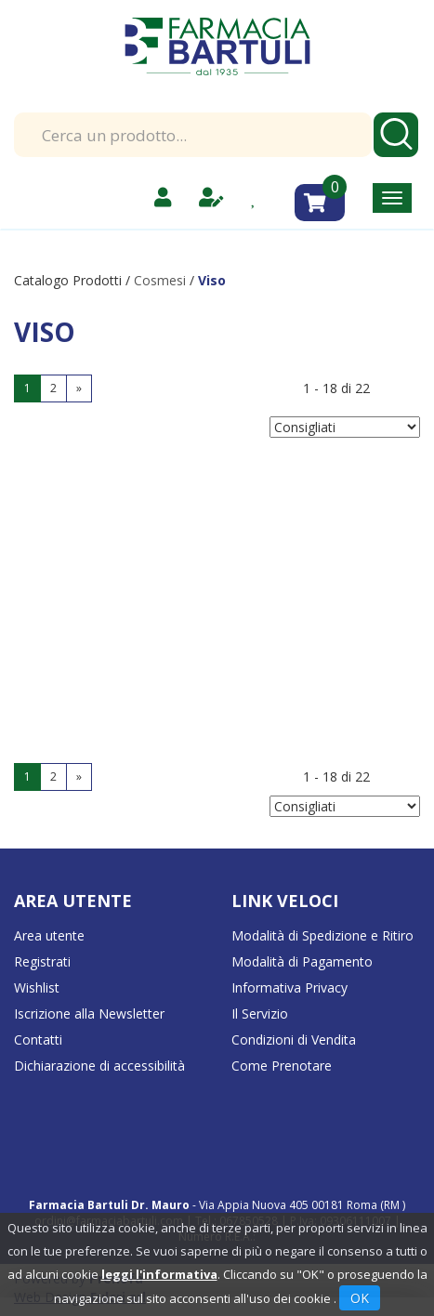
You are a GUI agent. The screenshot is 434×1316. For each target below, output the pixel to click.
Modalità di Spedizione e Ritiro (322, 935)
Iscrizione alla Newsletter (89, 1013)
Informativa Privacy (289, 987)
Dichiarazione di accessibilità (99, 1065)
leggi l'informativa (159, 1274)
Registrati (42, 961)
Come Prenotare (281, 1065)
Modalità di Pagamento (302, 961)
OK (359, 1298)
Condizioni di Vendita (293, 1039)
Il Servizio (259, 1013)
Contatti (38, 1039)
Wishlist (36, 987)
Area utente (49, 935)
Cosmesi (160, 280)
